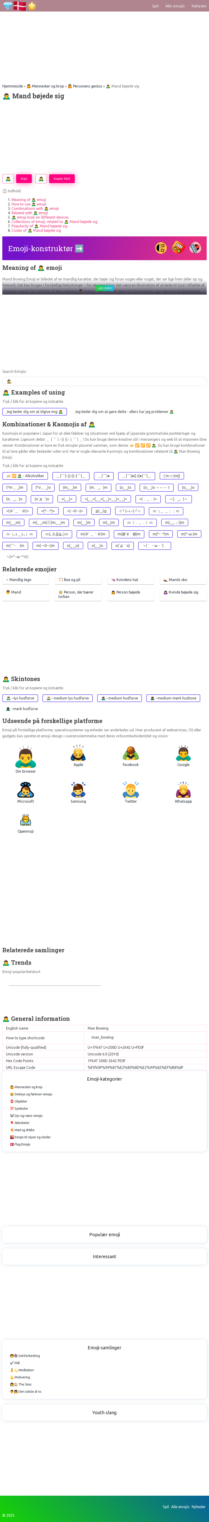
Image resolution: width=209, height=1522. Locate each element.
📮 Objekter (18, 1101)
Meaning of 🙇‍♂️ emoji (29, 200)
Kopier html (62, 179)
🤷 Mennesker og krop (45, 86)
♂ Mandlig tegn (18, 580)
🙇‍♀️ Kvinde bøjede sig (180, 592)
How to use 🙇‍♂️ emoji (29, 204)
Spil (155, 6)
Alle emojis (175, 6)
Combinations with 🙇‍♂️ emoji (35, 208)
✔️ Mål (15, 1363)
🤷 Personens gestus (85, 86)
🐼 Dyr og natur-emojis (26, 1116)
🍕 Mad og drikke (22, 1130)
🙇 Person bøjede (125, 592)
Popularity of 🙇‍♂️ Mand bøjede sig (39, 226)
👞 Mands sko (175, 580)
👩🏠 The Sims (21, 1384)
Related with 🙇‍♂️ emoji (30, 213)
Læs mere (105, 288)
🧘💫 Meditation (22, 1370)
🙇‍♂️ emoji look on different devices (40, 217)
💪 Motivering (20, 1377)
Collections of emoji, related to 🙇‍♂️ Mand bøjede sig (54, 222)
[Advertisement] (104, 32)
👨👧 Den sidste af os (26, 1391)
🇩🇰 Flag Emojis (20, 1144)
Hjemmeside (12, 86)
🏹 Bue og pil (69, 580)
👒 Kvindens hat (124, 580)
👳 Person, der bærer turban (75, 594)
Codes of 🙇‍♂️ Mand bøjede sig (36, 230)
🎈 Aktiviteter (20, 1123)
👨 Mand (13, 592)
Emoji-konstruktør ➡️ (46, 248)
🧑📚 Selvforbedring (25, 1356)
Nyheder (199, 6)
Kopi (24, 179)
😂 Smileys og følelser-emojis (31, 1094)
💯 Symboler (19, 1108)
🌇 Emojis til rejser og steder (30, 1137)
